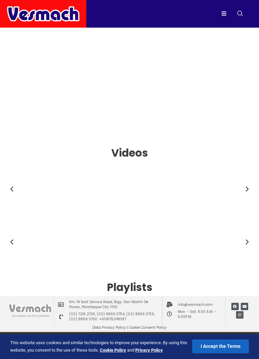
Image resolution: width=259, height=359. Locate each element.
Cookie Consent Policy (148, 327)
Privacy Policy (149, 350)
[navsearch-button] (240, 14)
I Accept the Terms (220, 346)
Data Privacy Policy (109, 327)
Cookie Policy (113, 350)
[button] (11, 189)
